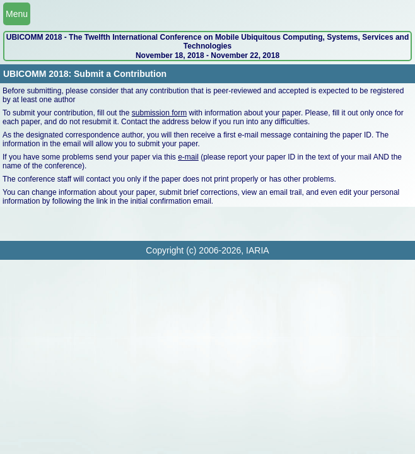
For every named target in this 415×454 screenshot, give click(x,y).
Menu (17, 14)
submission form (159, 112)
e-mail (188, 157)
